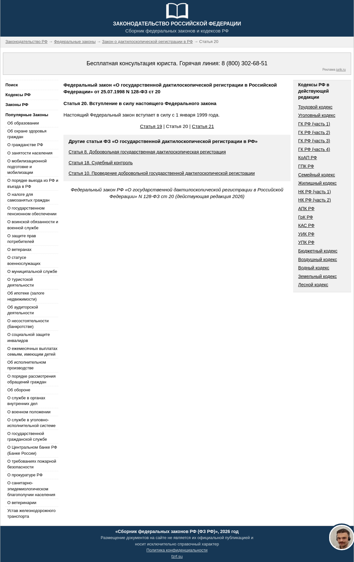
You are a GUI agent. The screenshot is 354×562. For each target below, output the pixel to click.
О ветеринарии (21, 502)
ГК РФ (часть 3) (314, 140)
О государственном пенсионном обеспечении (31, 211)
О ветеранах (19, 249)
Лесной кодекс (313, 284)
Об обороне (18, 390)
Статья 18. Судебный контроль (101, 162)
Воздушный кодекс (317, 259)
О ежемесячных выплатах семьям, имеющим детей (32, 351)
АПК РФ (306, 208)
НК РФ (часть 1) (314, 191)
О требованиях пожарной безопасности (31, 464)
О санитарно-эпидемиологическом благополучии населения (31, 488)
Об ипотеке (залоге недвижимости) (25, 296)
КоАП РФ (307, 157)
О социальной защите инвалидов (28, 337)
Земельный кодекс (317, 276)
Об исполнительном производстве (26, 365)
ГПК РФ (306, 166)
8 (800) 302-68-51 (244, 63)
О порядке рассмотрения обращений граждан (31, 379)
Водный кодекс (313, 267)
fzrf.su (177, 556)
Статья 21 (203, 126)
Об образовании (23, 123)
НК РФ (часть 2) (314, 200)
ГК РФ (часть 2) (314, 132)
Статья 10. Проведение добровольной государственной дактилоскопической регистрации (162, 173)
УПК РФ (306, 242)
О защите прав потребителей (21, 238)
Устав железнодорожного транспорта (31, 513)
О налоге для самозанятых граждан (28, 197)
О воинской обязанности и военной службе (32, 224)
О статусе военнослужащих (23, 260)
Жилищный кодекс (317, 183)
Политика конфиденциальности (177, 550)
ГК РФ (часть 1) (314, 123)
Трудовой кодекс (315, 107)
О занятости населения (30, 153)
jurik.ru (341, 69)
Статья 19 (151, 126)
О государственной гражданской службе (27, 436)
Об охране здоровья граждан (27, 134)
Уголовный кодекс (317, 115)
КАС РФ (306, 225)
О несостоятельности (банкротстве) (28, 323)
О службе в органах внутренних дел (26, 400)
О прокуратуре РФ (25, 475)
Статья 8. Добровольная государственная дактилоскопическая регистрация (147, 151)
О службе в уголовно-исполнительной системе (31, 422)
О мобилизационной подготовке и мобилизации (27, 167)
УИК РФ (306, 234)
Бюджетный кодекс (317, 250)
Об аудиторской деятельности (22, 310)
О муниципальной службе (32, 271)
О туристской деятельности (20, 282)
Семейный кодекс (316, 174)
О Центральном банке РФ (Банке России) (32, 450)
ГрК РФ (305, 217)
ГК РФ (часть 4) (314, 149)
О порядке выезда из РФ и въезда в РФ (32, 183)
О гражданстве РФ (25, 144)
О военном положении (29, 411)
